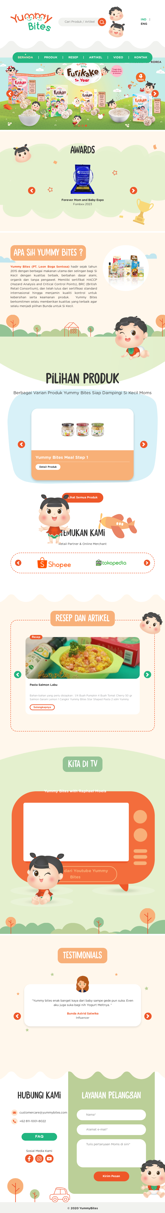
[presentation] (10, 93)
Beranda (25, 57)
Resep (73, 57)
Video (118, 57)
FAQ (39, 1137)
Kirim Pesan (111, 1176)
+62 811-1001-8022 (32, 1121)
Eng (144, 24)
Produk (50, 57)
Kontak (140, 57)
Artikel (95, 57)
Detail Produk (48, 467)
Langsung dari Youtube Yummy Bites (75, 874)
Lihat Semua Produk (82, 497)
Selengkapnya (42, 707)
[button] (79, 126)
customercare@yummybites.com (43, 1112)
